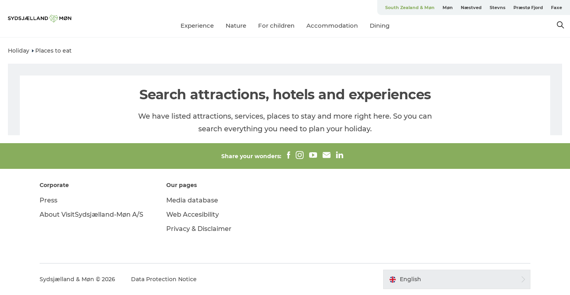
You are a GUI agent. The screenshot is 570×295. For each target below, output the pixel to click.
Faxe (556, 7)
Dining (380, 25)
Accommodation (332, 25)
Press (48, 200)
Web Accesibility (192, 214)
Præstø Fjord (528, 7)
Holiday (18, 50)
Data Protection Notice (164, 279)
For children (276, 25)
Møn (448, 7)
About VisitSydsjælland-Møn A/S (91, 214)
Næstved (471, 7)
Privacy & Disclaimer (199, 229)
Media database (192, 200)
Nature (236, 25)
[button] (456, 279)
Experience (197, 25)
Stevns (497, 7)
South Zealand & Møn (410, 7)
